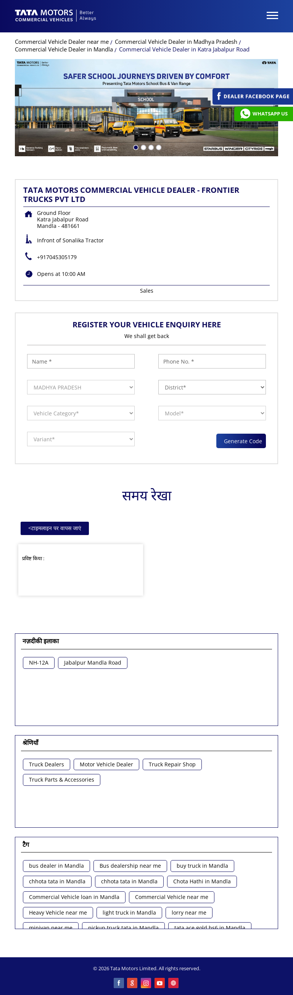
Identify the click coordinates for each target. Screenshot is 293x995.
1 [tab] (135, 147)
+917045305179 (57, 257)
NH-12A (38, 663)
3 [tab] (150, 147)
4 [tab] (158, 147)
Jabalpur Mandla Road (92, 663)
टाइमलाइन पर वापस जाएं (54, 528)
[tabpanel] (146, 107)
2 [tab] (143, 147)
